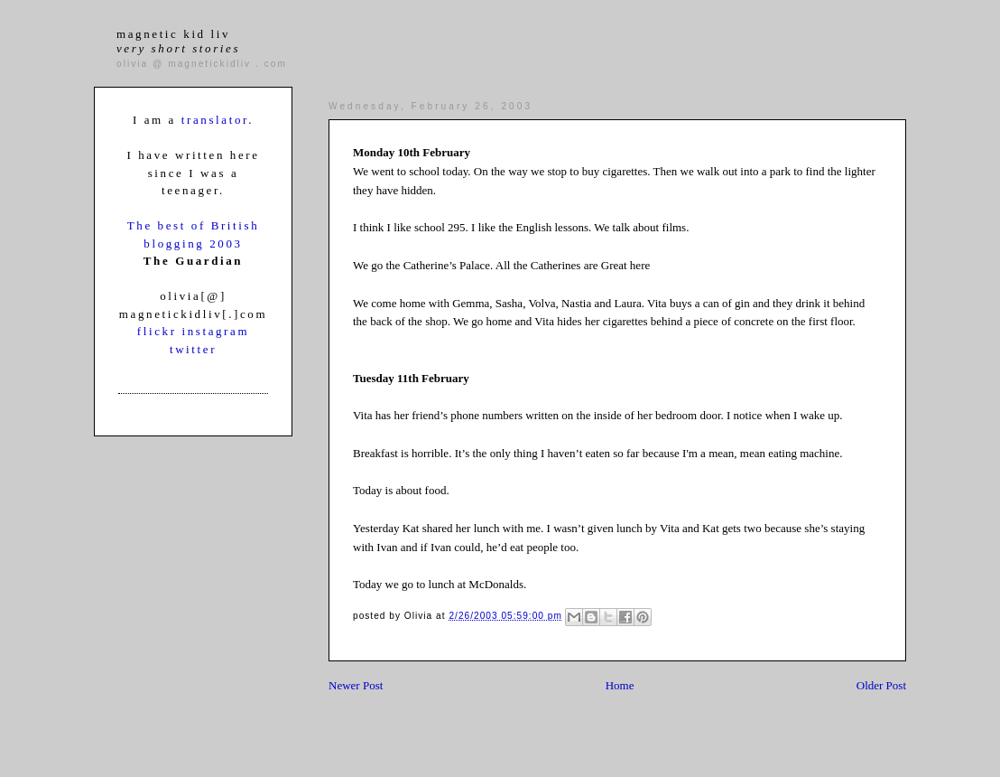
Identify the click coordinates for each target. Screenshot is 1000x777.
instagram (215, 331)
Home (620, 685)
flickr (159, 331)
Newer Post (356, 685)
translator (214, 119)
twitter (193, 349)
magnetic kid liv (178, 41)
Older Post (881, 685)
